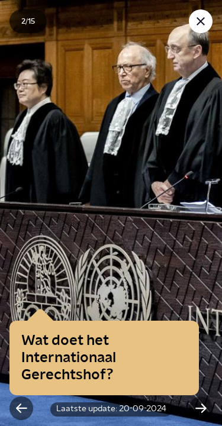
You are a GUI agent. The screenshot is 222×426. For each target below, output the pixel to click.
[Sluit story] (201, 21)
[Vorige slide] (21, 408)
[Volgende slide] (201, 408)
